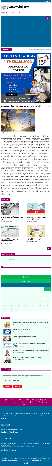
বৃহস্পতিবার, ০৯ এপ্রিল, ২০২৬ (19, 324)
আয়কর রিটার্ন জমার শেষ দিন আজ (35, 239)
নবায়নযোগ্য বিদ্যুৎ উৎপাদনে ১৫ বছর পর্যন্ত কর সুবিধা (21, 106)
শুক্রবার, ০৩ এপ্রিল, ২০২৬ (6, 221)
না (9, 381)
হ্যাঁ (4, 381)
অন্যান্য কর (26, 402)
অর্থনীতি (33, 400)
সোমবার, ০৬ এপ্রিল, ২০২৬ (18, 359)
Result (17, 386)
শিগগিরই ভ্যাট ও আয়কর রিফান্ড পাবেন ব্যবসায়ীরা (24, 336)
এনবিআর (26, 400)
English (47, 1)
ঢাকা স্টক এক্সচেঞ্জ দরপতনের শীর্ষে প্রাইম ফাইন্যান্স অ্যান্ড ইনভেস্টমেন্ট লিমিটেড (29, 344)
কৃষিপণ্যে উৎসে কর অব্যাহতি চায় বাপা (41, 49)
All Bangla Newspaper (8, 450)
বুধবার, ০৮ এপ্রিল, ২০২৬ (18, 331)
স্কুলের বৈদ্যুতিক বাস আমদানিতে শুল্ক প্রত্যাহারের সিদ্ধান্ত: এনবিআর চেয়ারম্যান (31, 351)
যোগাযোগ (26, 404)
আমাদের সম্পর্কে (35, 402)
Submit (7, 386)
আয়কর (6, 400)
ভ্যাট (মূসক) (13, 400)
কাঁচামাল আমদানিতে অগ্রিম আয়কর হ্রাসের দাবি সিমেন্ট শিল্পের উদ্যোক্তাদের (30, 322)
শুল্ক (20, 402)
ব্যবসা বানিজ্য (13, 402)
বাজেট (20, 400)
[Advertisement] (26, 33)
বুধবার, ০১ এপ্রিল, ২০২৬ (32, 221)
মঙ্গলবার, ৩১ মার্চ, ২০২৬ (32, 241)
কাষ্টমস (40, 400)
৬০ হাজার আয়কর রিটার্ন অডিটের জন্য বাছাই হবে (12, 218)
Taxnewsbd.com (10, 259)
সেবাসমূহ (44, 402)
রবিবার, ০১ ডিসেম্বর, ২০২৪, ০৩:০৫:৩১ (8, 133)
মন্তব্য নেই (15, 381)
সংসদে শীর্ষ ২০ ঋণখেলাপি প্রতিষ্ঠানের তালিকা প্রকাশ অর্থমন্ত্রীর (27, 358)
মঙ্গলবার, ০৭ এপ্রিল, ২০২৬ (18, 346)
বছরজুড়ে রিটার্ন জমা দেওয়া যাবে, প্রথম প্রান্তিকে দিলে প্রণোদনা (11, 240)
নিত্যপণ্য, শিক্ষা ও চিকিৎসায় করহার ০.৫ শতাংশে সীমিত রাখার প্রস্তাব (37, 218)
